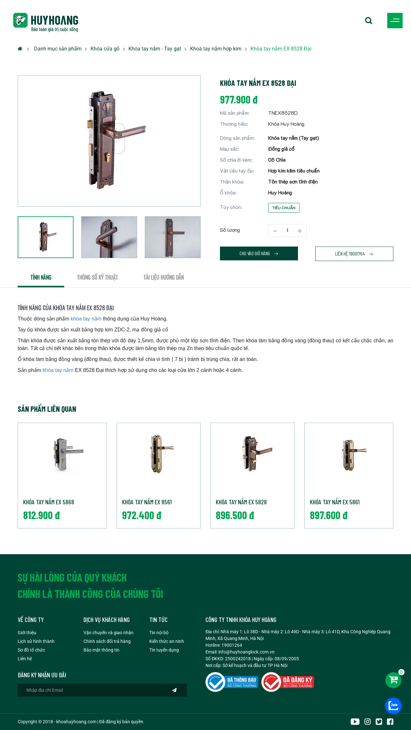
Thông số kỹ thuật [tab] (97, 277)
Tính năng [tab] (41, 277)
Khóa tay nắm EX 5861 (335, 502)
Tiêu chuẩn (283, 207)
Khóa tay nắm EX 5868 (48, 502)
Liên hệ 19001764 (354, 253)
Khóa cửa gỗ (105, 49)
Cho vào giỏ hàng (259, 253)
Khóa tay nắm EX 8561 (147, 502)
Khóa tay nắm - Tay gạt (154, 49)
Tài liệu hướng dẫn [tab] (164, 277)
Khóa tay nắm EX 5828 (241, 502)
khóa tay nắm (86, 318)
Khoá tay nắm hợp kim (215, 49)
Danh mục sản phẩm (58, 49)
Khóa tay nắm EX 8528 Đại (280, 49)
